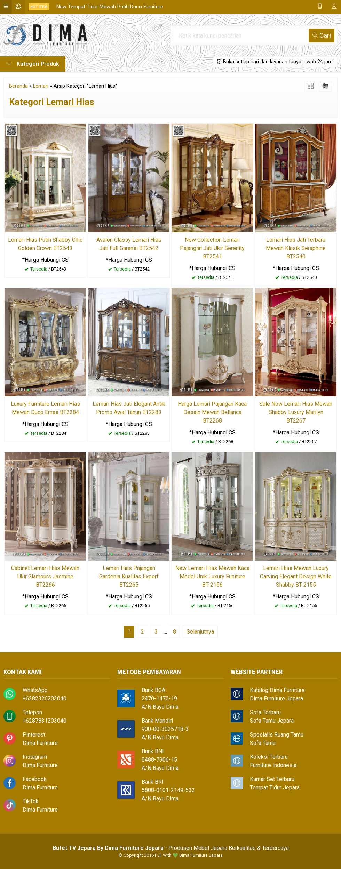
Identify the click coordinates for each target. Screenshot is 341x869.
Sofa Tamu (263, 743)
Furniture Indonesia (273, 765)
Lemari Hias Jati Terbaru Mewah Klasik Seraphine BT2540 (296, 248)
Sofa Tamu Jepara (272, 720)
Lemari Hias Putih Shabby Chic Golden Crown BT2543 (45, 243)
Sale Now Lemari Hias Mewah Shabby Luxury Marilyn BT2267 (295, 412)
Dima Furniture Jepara (276, 698)
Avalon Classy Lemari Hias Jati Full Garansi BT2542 (128, 243)
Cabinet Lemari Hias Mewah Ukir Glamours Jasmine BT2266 (45, 576)
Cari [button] (321, 35)
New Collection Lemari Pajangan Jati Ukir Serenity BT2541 (212, 248)
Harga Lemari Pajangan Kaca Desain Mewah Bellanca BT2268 (212, 412)
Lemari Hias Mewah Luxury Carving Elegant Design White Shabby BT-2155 (296, 576)
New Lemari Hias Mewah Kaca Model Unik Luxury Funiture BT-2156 (212, 576)
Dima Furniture (40, 743)
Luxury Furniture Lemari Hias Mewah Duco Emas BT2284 (45, 408)
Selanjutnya (200, 631)
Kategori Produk (32, 64)
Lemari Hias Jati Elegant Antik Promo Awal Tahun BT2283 (129, 408)
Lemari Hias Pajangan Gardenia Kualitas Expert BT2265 (128, 576)
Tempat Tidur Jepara (275, 787)
